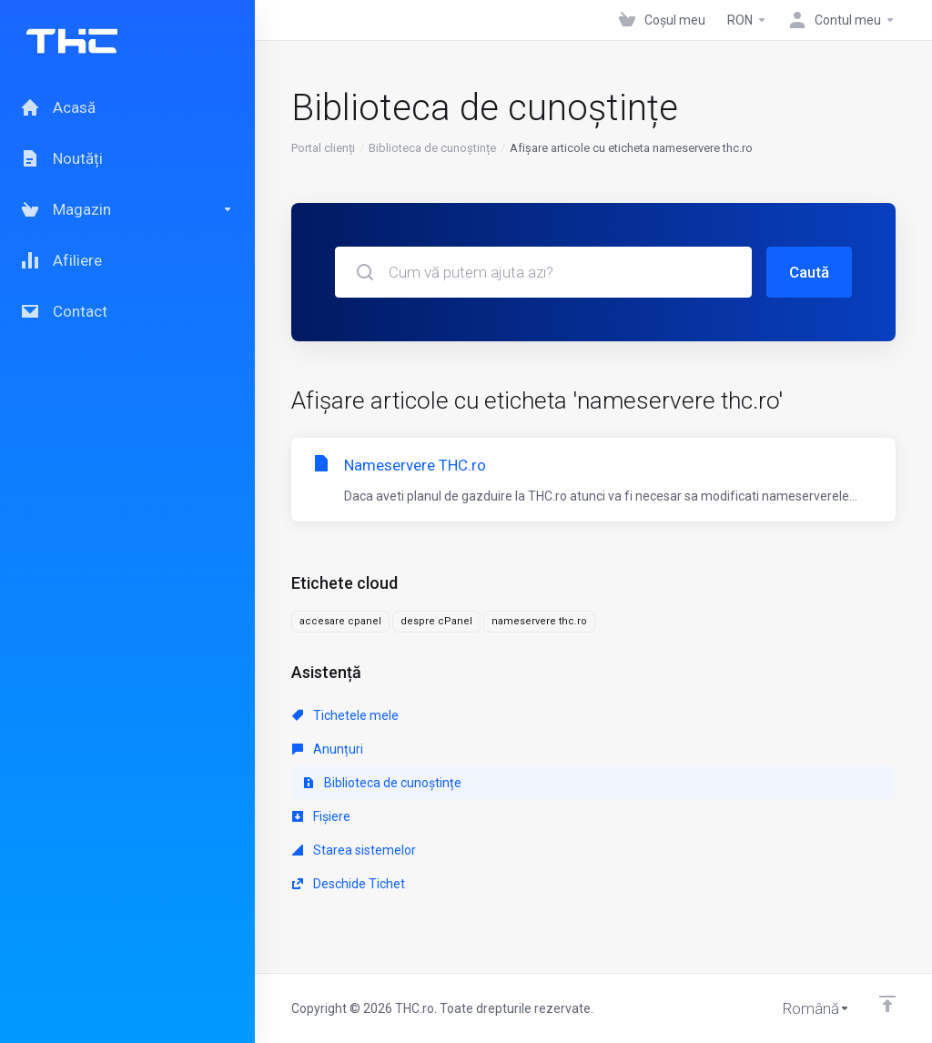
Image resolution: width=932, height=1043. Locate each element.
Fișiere (321, 816)
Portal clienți (323, 148)
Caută (809, 272)
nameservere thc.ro (539, 621)
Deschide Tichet (348, 883)
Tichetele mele (345, 715)
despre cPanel (436, 621)
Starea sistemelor (354, 850)
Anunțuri (327, 749)
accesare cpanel (340, 621)
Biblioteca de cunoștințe (432, 148)
